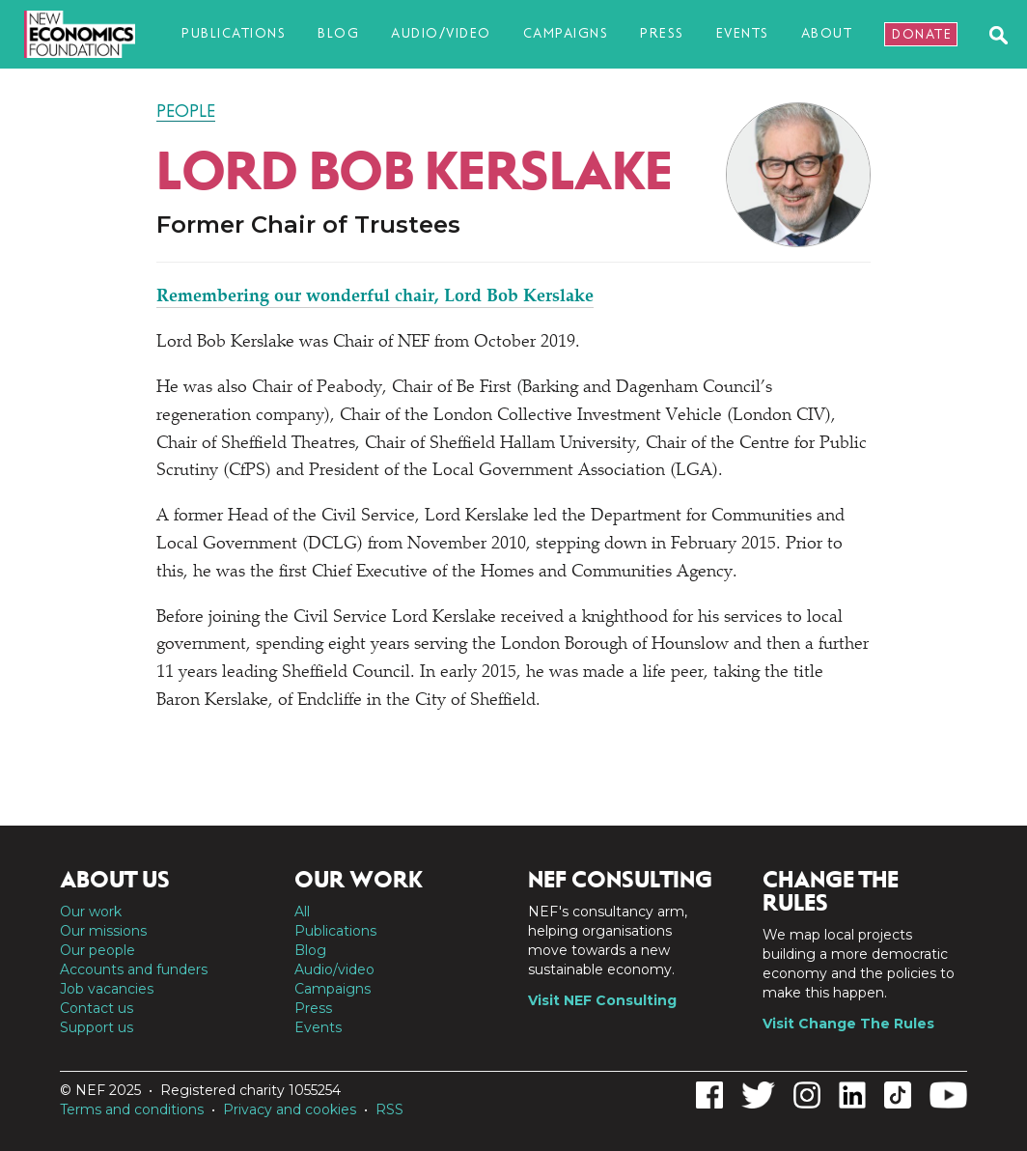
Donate (922, 34)
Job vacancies (106, 988)
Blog (338, 33)
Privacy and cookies (289, 1109)
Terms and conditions (132, 1109)
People (185, 111)
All (302, 911)
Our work (91, 911)
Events (742, 33)
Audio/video (441, 33)
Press (662, 33)
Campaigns (566, 33)
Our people (97, 950)
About (827, 33)
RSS (389, 1109)
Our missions (103, 931)
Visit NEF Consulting (602, 1000)
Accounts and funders (134, 969)
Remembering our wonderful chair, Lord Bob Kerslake (375, 297)
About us (115, 879)
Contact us (96, 1008)
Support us (96, 1027)
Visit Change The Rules (848, 1023)
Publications (233, 33)
